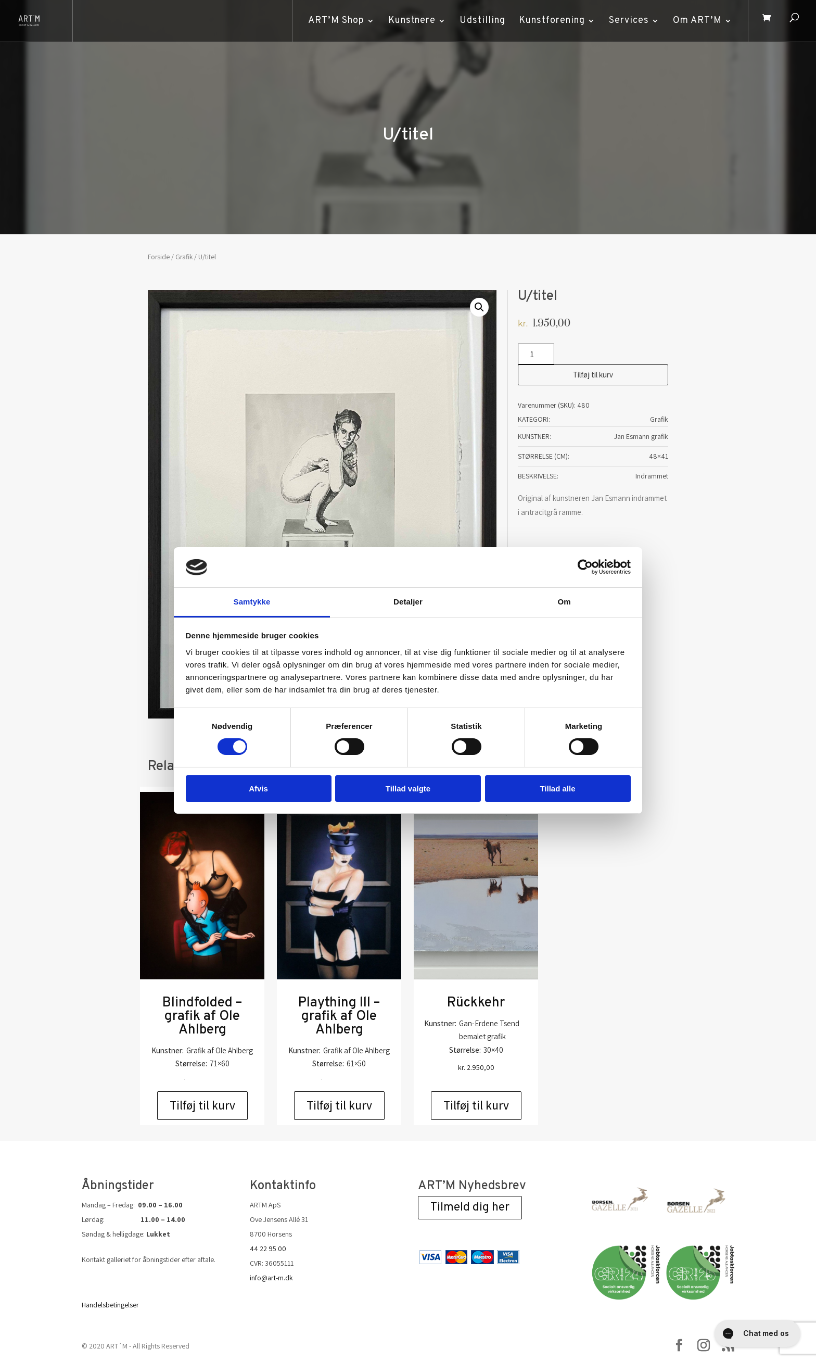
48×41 (658, 456)
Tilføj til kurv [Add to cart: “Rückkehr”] (476, 1105)
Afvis (258, 788)
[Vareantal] (536, 354)
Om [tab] (563, 601)
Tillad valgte (408, 788)
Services (626, 21)
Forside (159, 256)
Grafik (184, 256)
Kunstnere (408, 21)
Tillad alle (557, 788)
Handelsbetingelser (110, 1304)
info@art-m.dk (271, 1277)
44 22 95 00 (268, 1248)
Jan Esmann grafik (641, 436)
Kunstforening (549, 21)
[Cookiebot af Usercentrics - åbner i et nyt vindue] (585, 567)
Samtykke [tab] (252, 601)
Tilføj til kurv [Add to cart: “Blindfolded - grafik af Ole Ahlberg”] (202, 1105)
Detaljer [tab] (408, 601)
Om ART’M (694, 21)
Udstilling (479, 21)
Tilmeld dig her (469, 1207)
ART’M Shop (333, 21)
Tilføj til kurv (593, 375)
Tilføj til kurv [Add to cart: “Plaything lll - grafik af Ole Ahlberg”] (339, 1105)
